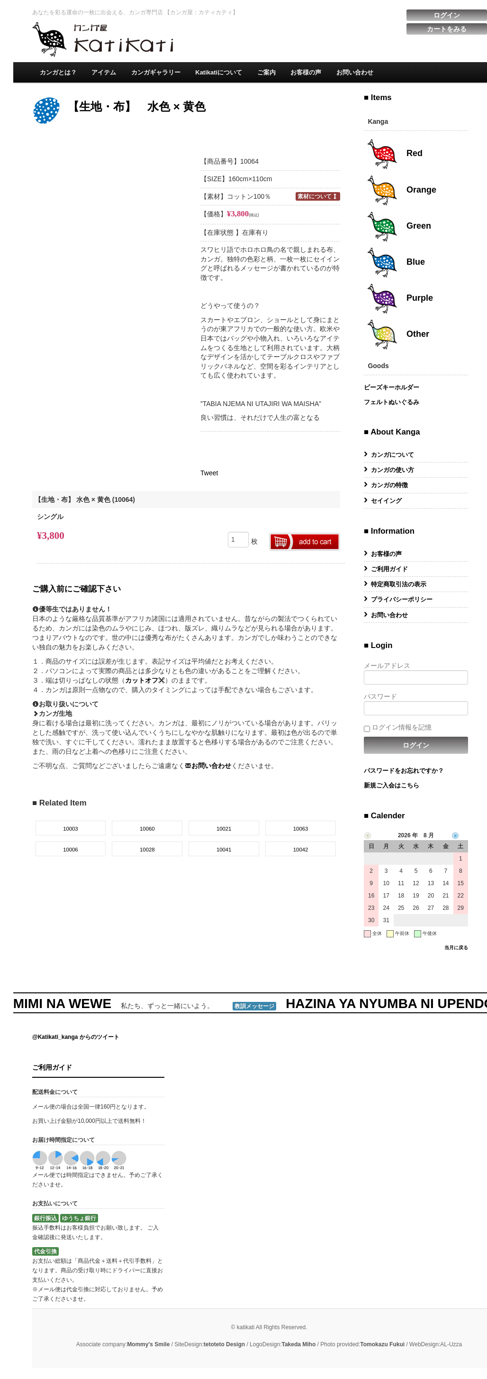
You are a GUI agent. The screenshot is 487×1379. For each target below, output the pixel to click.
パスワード (416, 704)
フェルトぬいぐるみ (391, 402)
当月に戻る (456, 947)
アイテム (103, 72)
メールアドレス (416, 673)
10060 (147, 829)
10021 (224, 829)
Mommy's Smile (148, 1344)
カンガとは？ (58, 72)
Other (397, 334)
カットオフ (145, 680)
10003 (70, 829)
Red (394, 154)
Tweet (209, 473)
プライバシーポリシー (402, 599)
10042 (300, 849)
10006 (70, 849)
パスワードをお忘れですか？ (404, 770)
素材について (318, 196)
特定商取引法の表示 (398, 584)
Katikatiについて (218, 72)
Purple (399, 298)
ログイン (446, 15)
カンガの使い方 (392, 469)
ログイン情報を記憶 (398, 727)
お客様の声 (305, 72)
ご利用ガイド (389, 569)
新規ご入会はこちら (391, 785)
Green (398, 226)
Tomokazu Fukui (382, 1344)
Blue (395, 262)
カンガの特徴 (389, 485)
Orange (401, 190)
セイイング (386, 500)
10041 (224, 849)
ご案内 (266, 72)
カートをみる (447, 29)
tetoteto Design (224, 1344)
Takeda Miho (298, 1344)
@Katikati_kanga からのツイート (75, 1037)
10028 (147, 849)
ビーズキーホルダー (391, 387)
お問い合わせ (354, 72)
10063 (300, 829)
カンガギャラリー (155, 72)
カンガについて (392, 454)
